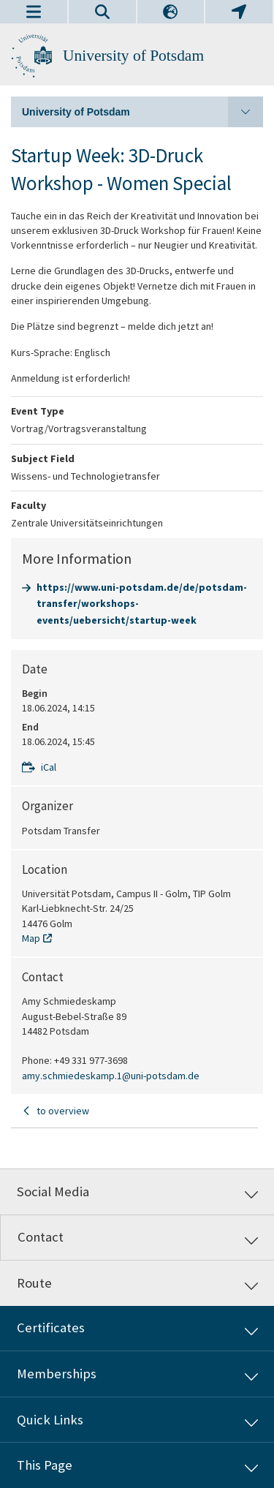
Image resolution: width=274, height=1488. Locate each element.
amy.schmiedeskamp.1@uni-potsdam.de (110, 1075)
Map (31, 938)
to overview (63, 1111)
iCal (48, 767)
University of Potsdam (133, 55)
